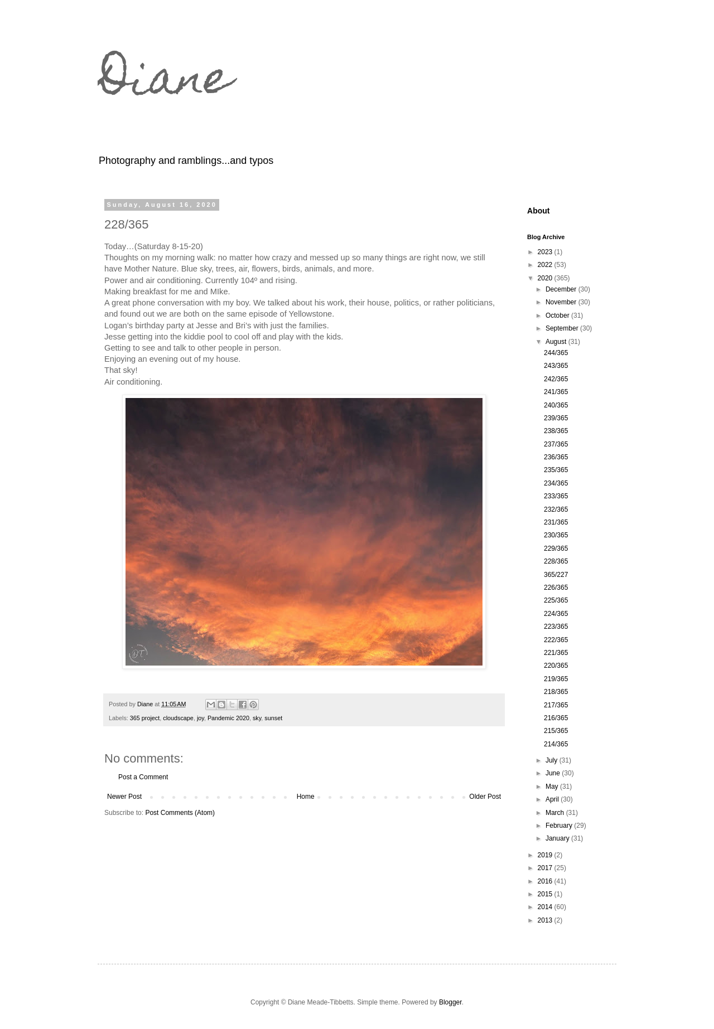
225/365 (556, 600)
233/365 (556, 496)
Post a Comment (143, 777)
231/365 (556, 522)
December (562, 289)
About (538, 210)
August (557, 342)
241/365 (556, 392)
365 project (145, 718)
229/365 (556, 548)
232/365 (556, 509)
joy (200, 718)
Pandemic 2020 (228, 718)
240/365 (556, 405)
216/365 (556, 718)
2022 (546, 265)
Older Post (485, 796)
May (553, 786)
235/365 (556, 470)
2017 (546, 868)
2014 (546, 907)
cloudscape (178, 718)
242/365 (556, 379)
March (556, 813)
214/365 (556, 744)
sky (257, 718)
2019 (546, 855)
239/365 (556, 418)
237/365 (556, 444)
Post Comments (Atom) (180, 813)
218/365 (556, 692)
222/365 (556, 640)
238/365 (556, 431)
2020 (546, 278)
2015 (546, 894)
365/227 (556, 575)
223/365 (556, 626)
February (560, 825)
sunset (273, 718)
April (553, 799)
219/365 (556, 679)
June (554, 773)
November (562, 302)
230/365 (556, 535)
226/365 (556, 587)
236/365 (556, 457)
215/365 (556, 731)
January (558, 838)
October (558, 315)
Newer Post (124, 796)
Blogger (450, 1002)
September (563, 328)
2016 (546, 881)
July (552, 760)
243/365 (556, 366)
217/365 (556, 705)
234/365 (556, 483)
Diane (164, 82)
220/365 (556, 665)
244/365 (556, 353)
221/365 (556, 653)
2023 (546, 252)
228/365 (556, 561)
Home (306, 796)
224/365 (556, 614)
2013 (546, 920)
